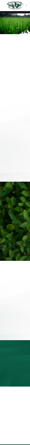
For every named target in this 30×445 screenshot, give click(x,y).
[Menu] (26, 5)
